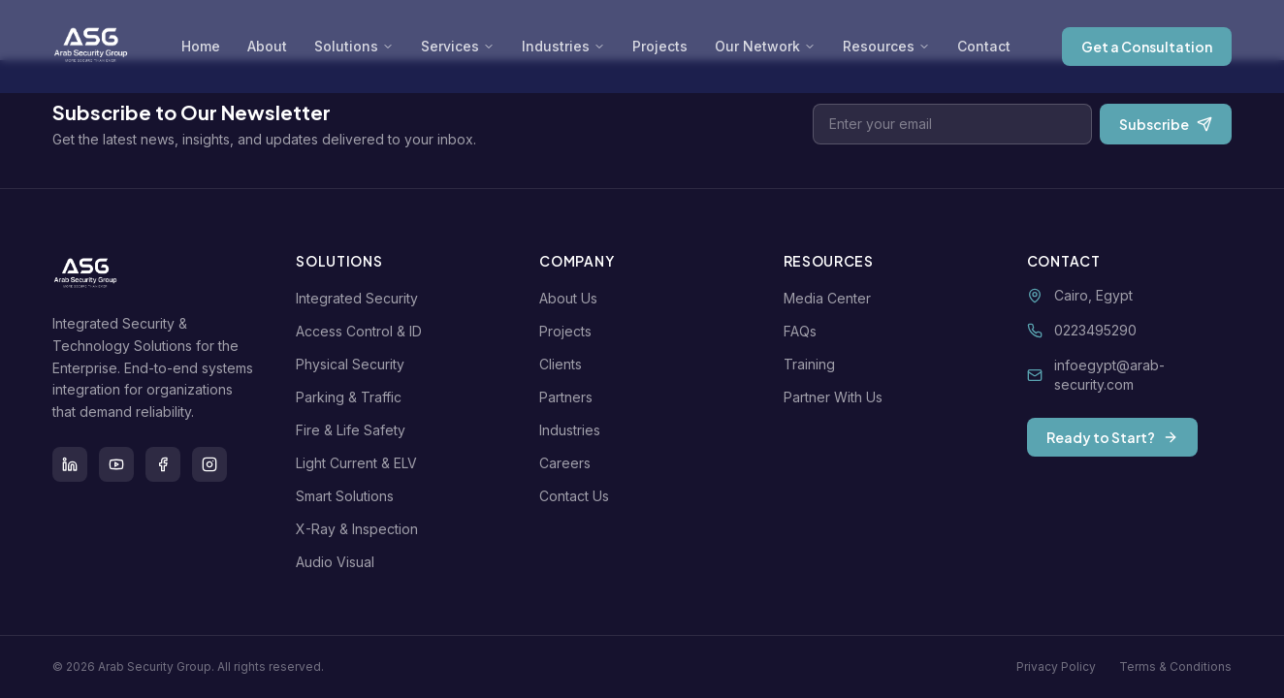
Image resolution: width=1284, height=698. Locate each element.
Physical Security (354, 364)
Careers (568, 463)
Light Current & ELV (360, 463)
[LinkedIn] (69, 464)
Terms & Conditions (1175, 666)
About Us (572, 298)
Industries (563, 46)
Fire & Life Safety (354, 430)
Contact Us (578, 496)
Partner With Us (837, 397)
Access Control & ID (363, 331)
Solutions (354, 46)
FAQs (804, 331)
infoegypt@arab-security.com (1109, 375)
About (267, 46)
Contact (984, 46)
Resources (886, 46)
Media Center (831, 298)
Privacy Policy (1056, 666)
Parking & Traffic (352, 397)
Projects (660, 46)
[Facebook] (162, 464)
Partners (569, 397)
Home (200, 46)
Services (458, 46)
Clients (564, 364)
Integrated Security (361, 298)
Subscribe (1165, 124)
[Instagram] (209, 464)
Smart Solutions (348, 496)
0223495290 (1095, 330)
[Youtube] (116, 464)
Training (813, 364)
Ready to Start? (1112, 437)
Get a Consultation (1146, 46)
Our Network (765, 46)
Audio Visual (339, 562)
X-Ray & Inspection (361, 529)
